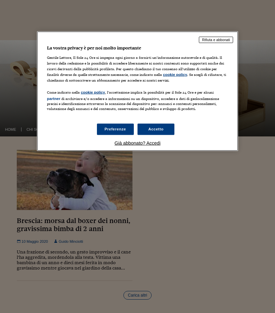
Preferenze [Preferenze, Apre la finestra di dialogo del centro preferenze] (115, 129)
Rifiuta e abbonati (216, 40)
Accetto (156, 129)
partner (53, 99)
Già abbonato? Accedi (138, 142)
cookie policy (175, 75)
